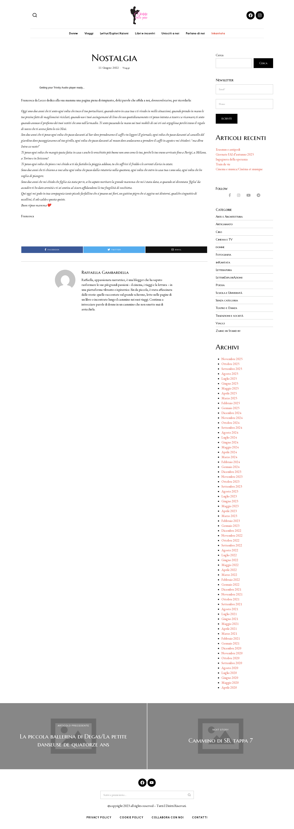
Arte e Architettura (231, 218)
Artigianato (225, 225)
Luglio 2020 (229, 673)
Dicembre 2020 (231, 649)
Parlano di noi (198, 34)
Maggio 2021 (230, 624)
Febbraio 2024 (230, 462)
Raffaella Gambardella (105, 273)
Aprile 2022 (229, 570)
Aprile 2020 (229, 688)
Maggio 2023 (230, 507)
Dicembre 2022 (231, 531)
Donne (68, 34)
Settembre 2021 (231, 605)
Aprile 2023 (229, 511)
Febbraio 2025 (230, 404)
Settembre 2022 (231, 546)
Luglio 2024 (229, 438)
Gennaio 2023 (230, 526)
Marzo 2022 (229, 575)
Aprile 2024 (229, 453)
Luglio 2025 (229, 379)
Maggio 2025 (230, 389)
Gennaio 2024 (230, 467)
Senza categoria (228, 301)
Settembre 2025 (231, 369)
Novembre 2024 (232, 418)
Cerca (220, 56)
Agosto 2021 (229, 609)
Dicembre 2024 (231, 413)
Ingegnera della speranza (232, 160)
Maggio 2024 (230, 448)
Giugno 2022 (229, 560)
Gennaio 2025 (230, 408)
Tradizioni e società (231, 316)
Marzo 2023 (229, 516)
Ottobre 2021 (230, 600)
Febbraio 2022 (230, 580)
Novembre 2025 (232, 359)
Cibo (219, 233)
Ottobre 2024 (230, 423)
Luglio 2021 (229, 614)
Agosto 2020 (229, 668)
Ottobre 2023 (230, 482)
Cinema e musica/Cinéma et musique (239, 170)
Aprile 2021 (229, 629)
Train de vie (223, 165)
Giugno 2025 (229, 384)
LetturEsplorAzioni (230, 278)
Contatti (200, 818)
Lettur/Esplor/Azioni (112, 34)
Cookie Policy (131, 818)
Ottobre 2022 (230, 541)
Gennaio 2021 (230, 644)
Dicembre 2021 (231, 590)
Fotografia (224, 256)
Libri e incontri (145, 34)
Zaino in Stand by (229, 331)
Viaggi (85, 34)
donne (220, 248)
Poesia (220, 286)
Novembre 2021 (232, 595)
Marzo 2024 (229, 457)
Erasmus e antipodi (228, 151)
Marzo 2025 (229, 399)
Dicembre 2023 (231, 472)
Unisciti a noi (172, 34)
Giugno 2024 (229, 443)
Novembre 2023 (232, 477)
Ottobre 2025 (230, 364)
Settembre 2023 (231, 487)
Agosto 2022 (229, 551)
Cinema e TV (225, 240)
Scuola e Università (230, 293)
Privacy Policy (98, 818)
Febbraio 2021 (230, 639)
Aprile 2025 (229, 394)
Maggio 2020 (230, 683)
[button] (34, 15)
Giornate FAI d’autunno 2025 (235, 155)
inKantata (224, 263)
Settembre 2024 (231, 428)
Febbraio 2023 (230, 521)
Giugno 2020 (229, 678)
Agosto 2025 (229, 374)
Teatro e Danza (228, 309)
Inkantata (223, 34)
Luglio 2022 (229, 556)
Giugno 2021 (229, 619)
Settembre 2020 (231, 663)
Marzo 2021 (229, 634)
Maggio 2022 (230, 565)
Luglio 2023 (229, 497)
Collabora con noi (168, 818)
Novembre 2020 (232, 654)
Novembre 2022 (232, 536)
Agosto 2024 (229, 433)
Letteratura (225, 271)
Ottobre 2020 (230, 659)
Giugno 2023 (229, 502)
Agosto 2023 (229, 492)
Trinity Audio (60, 89)
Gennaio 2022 (230, 585)
